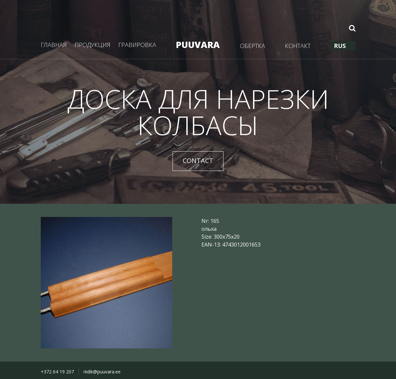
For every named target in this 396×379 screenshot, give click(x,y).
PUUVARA (198, 44)
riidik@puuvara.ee (102, 371)
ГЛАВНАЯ (54, 45)
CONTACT (198, 160)
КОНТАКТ (298, 46)
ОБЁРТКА (252, 46)
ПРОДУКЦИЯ (92, 45)
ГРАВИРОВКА (137, 45)
